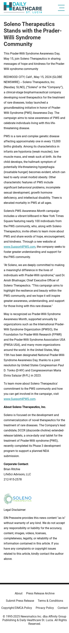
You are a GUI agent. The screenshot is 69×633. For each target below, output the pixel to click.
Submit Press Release (20, 600)
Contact (63, 608)
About (18, 593)
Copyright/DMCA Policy (16, 608)
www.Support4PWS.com (20, 399)
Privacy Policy (45, 608)
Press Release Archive (40, 593)
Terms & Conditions (50, 600)
